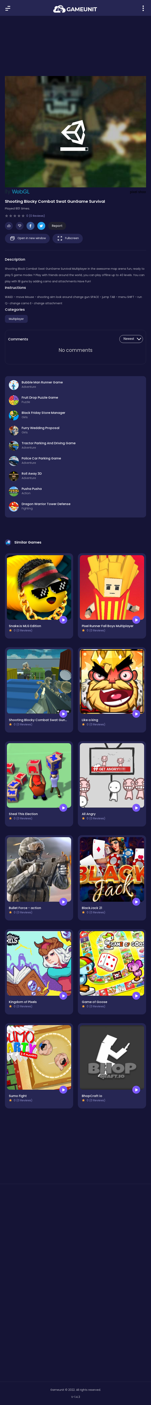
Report (57, 226)
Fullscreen (67, 238)
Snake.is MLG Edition (25, 626)
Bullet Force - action (25, 908)
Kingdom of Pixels (23, 1002)
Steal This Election (23, 814)
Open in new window (27, 238)
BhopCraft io (92, 1096)
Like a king (90, 720)
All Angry (89, 814)
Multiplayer (16, 319)
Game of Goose (94, 1002)
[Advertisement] (75, 43)
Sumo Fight (18, 1096)
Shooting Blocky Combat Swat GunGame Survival (48, 720)
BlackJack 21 (92, 908)
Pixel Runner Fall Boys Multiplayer (108, 626)
